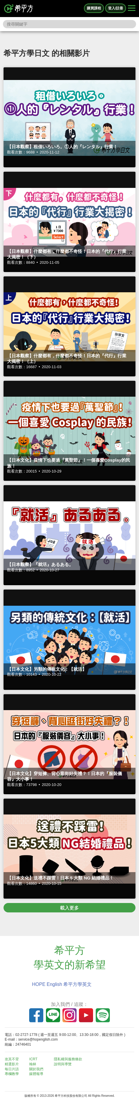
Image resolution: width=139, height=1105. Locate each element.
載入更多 (69, 907)
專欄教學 (12, 1074)
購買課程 (94, 8)
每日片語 (12, 1069)
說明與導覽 (63, 1064)
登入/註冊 (115, 8)
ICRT (33, 1059)
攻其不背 (12, 1059)
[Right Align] (131, 8)
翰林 (32, 1064)
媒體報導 (36, 1074)
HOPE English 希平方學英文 (62, 984)
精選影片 (12, 1064)
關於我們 (36, 1069)
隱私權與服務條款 (68, 1059)
